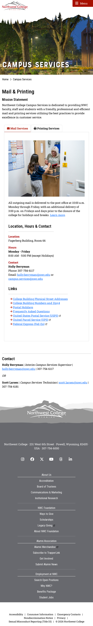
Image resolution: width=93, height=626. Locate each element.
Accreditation (46, 480)
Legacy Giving (45, 525)
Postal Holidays (23, 307)
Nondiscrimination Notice (38, 618)
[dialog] (83, 616)
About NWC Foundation (46, 531)
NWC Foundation (46, 508)
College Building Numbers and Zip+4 (36, 303)
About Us (46, 474)
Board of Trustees (46, 486)
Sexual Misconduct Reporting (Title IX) (30, 621)
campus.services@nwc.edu (25, 279)
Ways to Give (46, 513)
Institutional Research (46, 498)
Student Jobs (46, 597)
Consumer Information (40, 614)
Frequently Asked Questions (31, 311)
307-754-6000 (50, 448)
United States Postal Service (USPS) (35, 315)
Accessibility (16, 614)
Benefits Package (46, 591)
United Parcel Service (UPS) (30, 319)
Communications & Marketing (46, 492)
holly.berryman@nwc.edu (33, 274)
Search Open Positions (46, 580)
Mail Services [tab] (17, 128)
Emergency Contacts (69, 614)
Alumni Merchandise (45, 547)
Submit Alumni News (46, 564)
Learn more (57, 215)
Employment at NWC (46, 574)
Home (5, 79)
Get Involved (46, 558)
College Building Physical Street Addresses (40, 299)
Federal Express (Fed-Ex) (29, 324)
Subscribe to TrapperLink (46, 552)
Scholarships (46, 519)
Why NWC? (46, 585)
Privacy (61, 618)
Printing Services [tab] (46, 128)
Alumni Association (46, 541)
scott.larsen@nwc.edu (73, 382)
